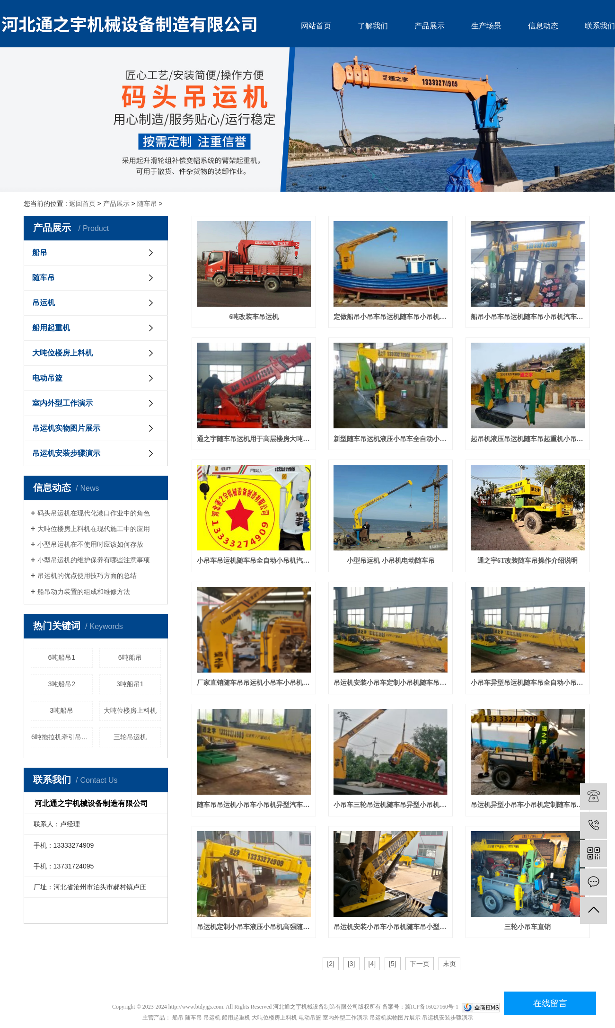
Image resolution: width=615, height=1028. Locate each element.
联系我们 (600, 26)
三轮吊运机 (130, 737)
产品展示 (429, 26)
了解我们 (373, 26)
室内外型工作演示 (62, 403)
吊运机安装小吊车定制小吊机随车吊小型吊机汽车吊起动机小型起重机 (391, 682)
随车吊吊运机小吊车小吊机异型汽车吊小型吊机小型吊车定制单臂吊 (254, 804)
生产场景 (486, 26)
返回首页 (82, 203)
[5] (392, 963)
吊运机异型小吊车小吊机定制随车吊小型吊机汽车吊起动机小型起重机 (528, 804)
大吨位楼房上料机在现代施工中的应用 (93, 528)
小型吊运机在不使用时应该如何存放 (90, 544)
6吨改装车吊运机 (254, 316)
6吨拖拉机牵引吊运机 (62, 737)
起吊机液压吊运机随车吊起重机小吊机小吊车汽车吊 (528, 439)
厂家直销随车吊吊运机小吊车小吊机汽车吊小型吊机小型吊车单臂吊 (254, 682)
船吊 (39, 252)
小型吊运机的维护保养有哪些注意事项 (93, 560)
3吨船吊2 (61, 684)
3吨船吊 (61, 710)
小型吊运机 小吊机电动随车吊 (391, 560)
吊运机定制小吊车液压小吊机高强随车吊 (254, 927)
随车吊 (147, 203)
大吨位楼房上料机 (62, 353)
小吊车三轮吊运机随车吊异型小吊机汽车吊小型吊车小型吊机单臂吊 (391, 804)
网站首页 (316, 26)
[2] (330, 963)
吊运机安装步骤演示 (66, 453)
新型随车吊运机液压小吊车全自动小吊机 (391, 439)
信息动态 (543, 26)
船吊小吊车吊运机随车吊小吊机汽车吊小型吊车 (528, 316)
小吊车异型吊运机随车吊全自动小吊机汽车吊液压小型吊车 (528, 682)
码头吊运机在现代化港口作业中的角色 (93, 513)
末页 (449, 963)
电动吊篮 (47, 378)
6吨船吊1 (61, 657)
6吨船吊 (130, 657)
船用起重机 (51, 328)
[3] (351, 963)
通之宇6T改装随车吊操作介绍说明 (527, 560)
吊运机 (43, 303)
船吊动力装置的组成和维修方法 (83, 591)
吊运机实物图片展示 (66, 428)
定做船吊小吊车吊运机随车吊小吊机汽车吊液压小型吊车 (391, 316)
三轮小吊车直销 (527, 927)
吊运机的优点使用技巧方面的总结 (87, 575)
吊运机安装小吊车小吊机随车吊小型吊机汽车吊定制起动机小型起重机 (391, 927)
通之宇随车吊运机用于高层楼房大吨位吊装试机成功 (254, 439)
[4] (372, 963)
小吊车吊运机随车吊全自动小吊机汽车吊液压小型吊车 (254, 560)
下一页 (420, 963)
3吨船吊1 (130, 684)
